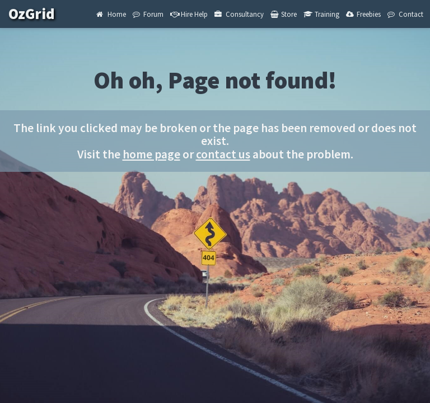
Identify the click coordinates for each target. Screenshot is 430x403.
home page (151, 154)
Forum (148, 14)
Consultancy (238, 14)
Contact (405, 14)
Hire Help (189, 14)
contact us (223, 154)
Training (321, 14)
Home (110, 14)
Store (283, 14)
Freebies (363, 14)
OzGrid (39, 13)
